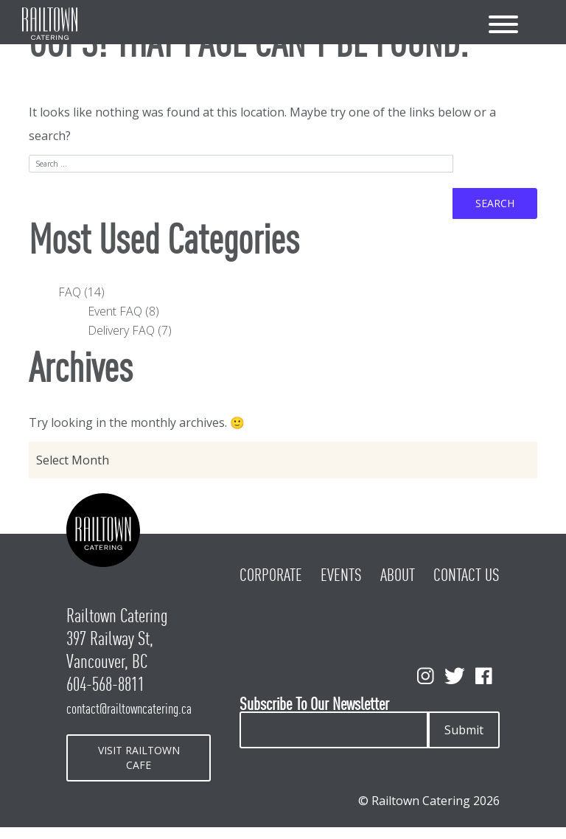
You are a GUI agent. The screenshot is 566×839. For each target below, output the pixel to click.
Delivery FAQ (121, 330)
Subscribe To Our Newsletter (314, 704)
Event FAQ (115, 311)
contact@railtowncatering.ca (129, 708)
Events (341, 575)
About (397, 575)
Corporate (271, 575)
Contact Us (466, 575)
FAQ (69, 292)
